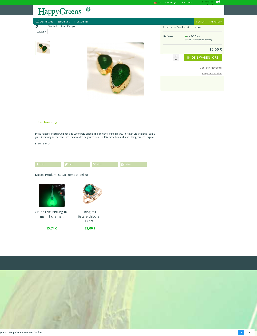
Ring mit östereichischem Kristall (90, 216)
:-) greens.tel (81, 21)
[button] (48, 164)
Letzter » (41, 31)
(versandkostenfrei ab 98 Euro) (198, 39)
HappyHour (215, 21)
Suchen (200, 21)
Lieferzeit (169, 36)
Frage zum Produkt (212, 73)
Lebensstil (63, 21)
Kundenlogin (171, 2)
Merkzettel (187, 2)
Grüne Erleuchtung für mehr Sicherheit (51, 214)
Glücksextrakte (44, 21)
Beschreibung (47, 122)
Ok (241, 332)
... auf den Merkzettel (209, 67)
